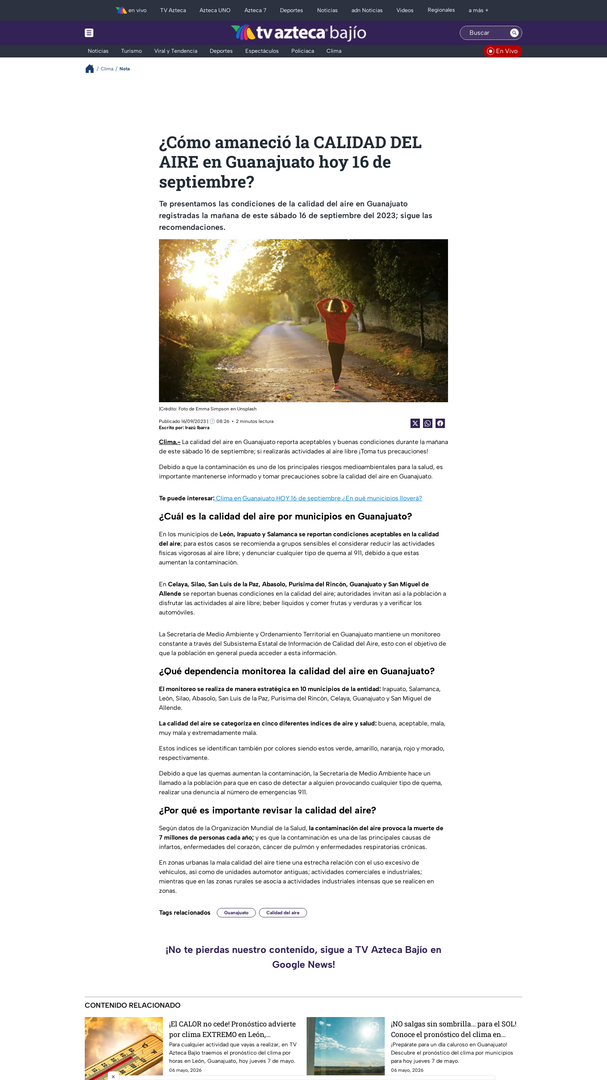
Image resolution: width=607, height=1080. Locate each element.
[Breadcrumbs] (93, 68)
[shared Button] (427, 423)
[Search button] (514, 33)
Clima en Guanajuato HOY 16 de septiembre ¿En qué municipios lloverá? (318, 498)
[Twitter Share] (415, 423)
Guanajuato (236, 912)
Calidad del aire (283, 912)
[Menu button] (116, 33)
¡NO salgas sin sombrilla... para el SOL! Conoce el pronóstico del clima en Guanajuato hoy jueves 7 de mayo (453, 1029)
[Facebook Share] (440, 423)
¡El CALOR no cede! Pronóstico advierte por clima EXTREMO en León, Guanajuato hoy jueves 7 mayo (232, 1029)
